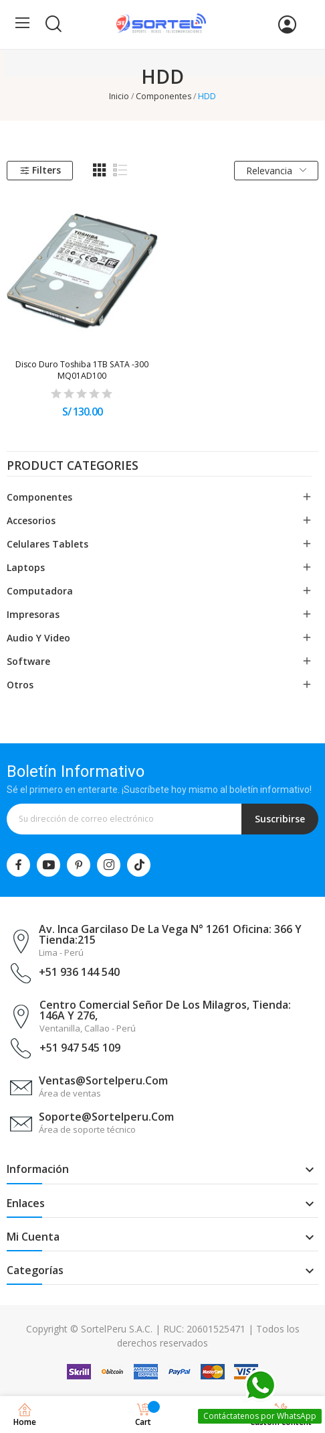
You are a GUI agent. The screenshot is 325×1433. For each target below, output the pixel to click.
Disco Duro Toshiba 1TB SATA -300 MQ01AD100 (81, 370)
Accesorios (31, 520)
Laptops (26, 567)
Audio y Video (38, 637)
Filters (40, 170)
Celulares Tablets (47, 544)
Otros (20, 684)
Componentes (39, 497)
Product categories (72, 466)
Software (28, 661)
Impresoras (33, 614)
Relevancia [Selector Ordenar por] (276, 170)
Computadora (40, 590)
